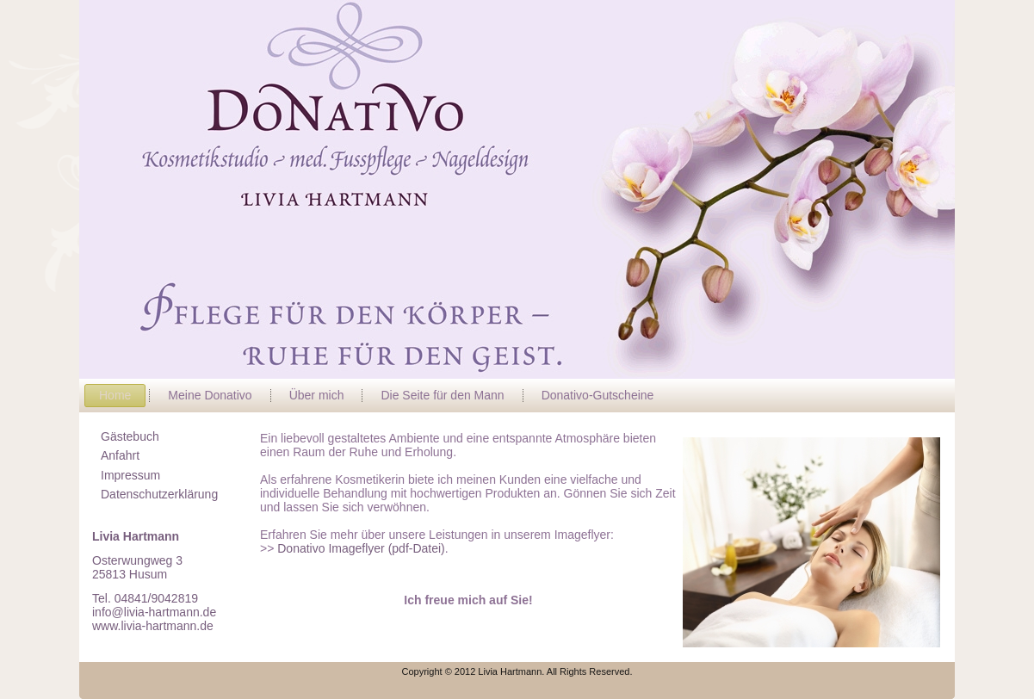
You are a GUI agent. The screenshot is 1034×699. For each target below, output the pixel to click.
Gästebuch (130, 436)
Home (115, 395)
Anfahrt (120, 455)
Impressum (130, 475)
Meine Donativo (209, 395)
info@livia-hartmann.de (154, 612)
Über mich (316, 395)
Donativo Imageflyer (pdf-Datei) (359, 548)
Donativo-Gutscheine (598, 395)
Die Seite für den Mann (442, 395)
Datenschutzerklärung (159, 494)
